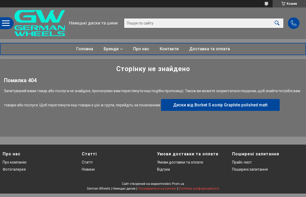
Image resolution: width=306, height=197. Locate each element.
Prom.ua (178, 184)
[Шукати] (277, 23)
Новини (88, 169)
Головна (84, 48)
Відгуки (163, 169)
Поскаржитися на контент (157, 188)
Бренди (111, 48)
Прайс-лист (242, 162)
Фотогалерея (14, 169)
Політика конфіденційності (199, 188)
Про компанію (15, 162)
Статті (87, 162)
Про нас (141, 48)
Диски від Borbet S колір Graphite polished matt (220, 104)
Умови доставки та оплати (180, 162)
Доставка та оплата (209, 48)
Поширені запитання (250, 169)
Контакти (169, 48)
